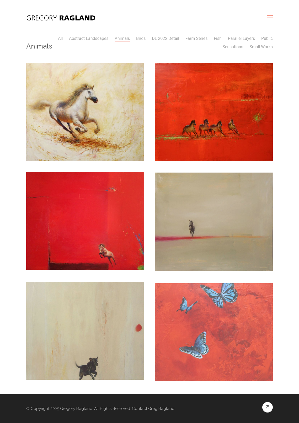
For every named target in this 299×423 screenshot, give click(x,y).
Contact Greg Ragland (153, 408)
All (60, 38)
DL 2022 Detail (165, 38)
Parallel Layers (241, 38)
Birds (141, 38)
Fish (218, 38)
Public (267, 38)
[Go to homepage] (61, 18)
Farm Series (196, 38)
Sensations (232, 46)
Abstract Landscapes (89, 38)
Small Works (261, 46)
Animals (122, 38)
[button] (270, 18)
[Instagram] (267, 407)
